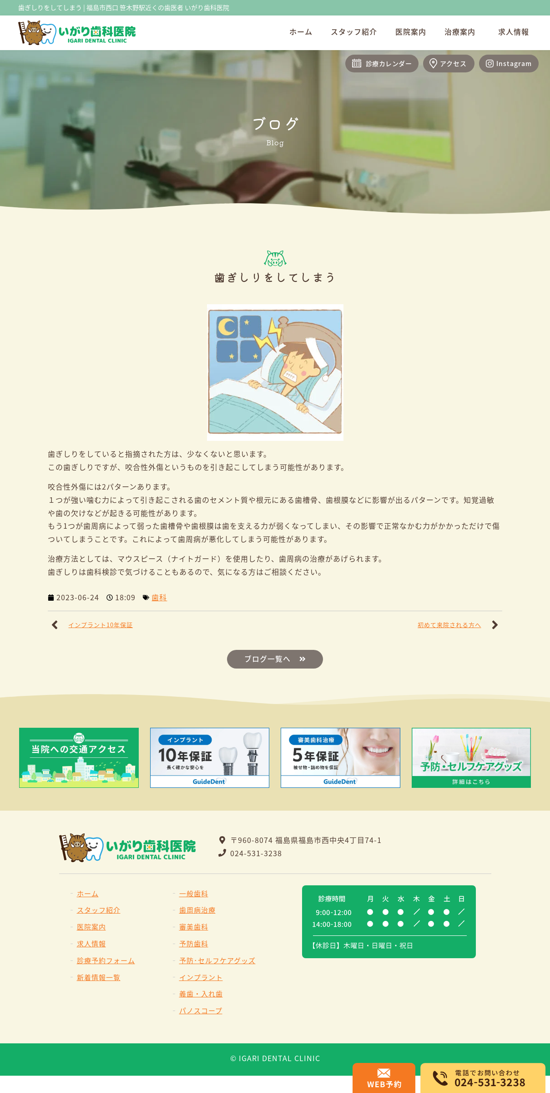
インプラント (201, 977)
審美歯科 (193, 927)
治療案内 (462, 31)
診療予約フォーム (106, 960)
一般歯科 (193, 893)
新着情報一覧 (99, 977)
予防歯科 (193, 943)
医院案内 (410, 31)
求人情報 (513, 31)
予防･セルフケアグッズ (217, 960)
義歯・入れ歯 (201, 994)
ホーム (301, 31)
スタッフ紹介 (354, 31)
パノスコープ (200, 1011)
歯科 (159, 597)
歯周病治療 (197, 910)
